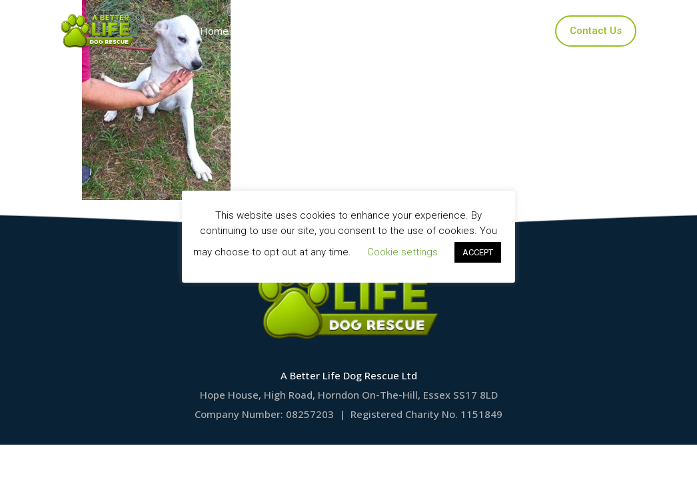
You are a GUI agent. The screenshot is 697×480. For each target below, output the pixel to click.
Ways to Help (462, 30)
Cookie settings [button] (402, 252)
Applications (370, 30)
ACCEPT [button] (477, 252)
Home (217, 30)
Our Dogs (287, 30)
